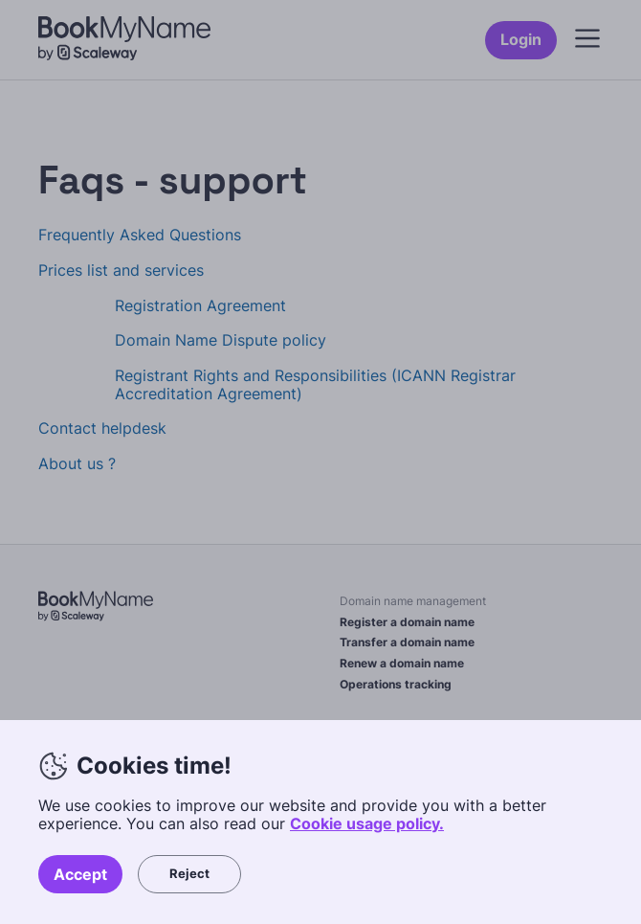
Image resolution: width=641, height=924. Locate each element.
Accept (80, 874)
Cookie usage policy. (367, 823)
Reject (189, 873)
